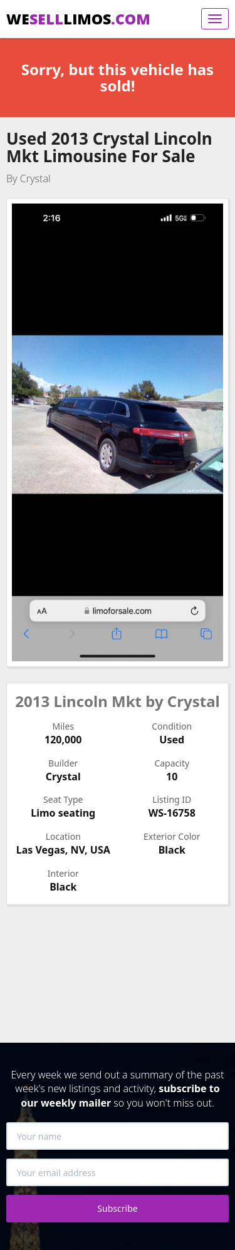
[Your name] (117, 1136)
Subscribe (117, 1208)
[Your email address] (117, 1172)
